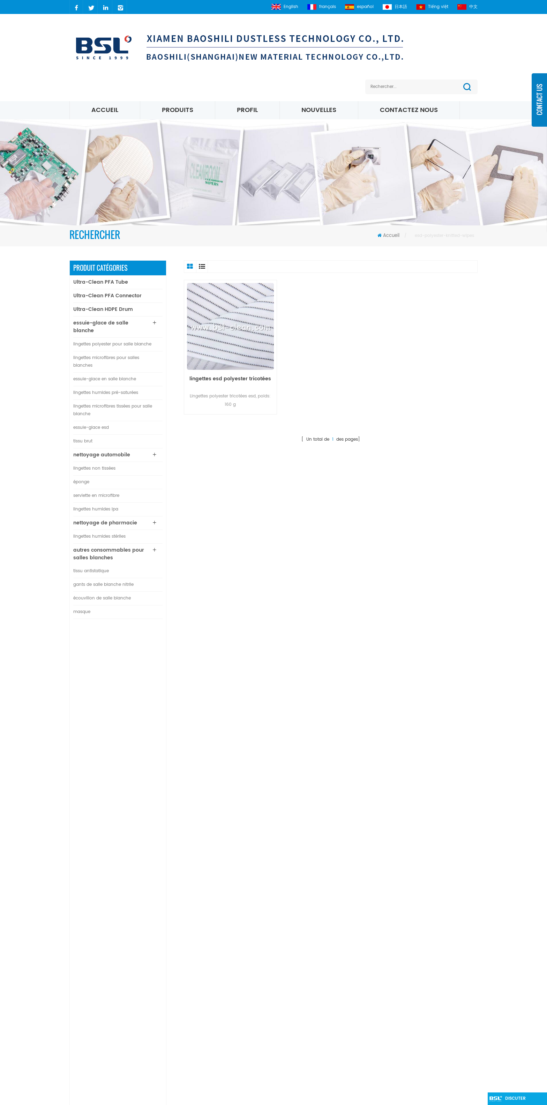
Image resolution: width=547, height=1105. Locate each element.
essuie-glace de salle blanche (100, 327)
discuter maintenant (518, 1100)
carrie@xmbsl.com (105, 997)
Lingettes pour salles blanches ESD (310, 997)
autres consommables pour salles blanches (108, 554)
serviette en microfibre (96, 495)
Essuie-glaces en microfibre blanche (313, 1044)
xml (212, 1033)
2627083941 (97, 1021)
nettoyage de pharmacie (105, 523)
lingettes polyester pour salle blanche (112, 344)
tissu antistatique (91, 571)
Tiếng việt (432, 6)
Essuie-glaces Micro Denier (301, 1021)
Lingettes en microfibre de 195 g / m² (313, 1056)
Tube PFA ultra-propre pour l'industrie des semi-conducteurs (134, 658)
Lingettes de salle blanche (300, 1068)
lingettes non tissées (94, 468)
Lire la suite (122, 673)
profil (247, 110)
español (359, 6)
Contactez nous (409, 110)
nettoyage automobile (101, 455)
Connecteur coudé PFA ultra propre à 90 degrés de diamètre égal (136, 734)
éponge (81, 482)
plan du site (222, 1021)
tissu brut (82, 441)
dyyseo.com (386, 1096)
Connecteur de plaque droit (134, 773)
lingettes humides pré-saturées (105, 392)
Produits (177, 110)
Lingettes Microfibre (292, 1009)
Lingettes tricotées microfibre (304, 1033)
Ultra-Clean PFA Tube (100, 282)
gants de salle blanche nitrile (103, 584)
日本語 (395, 6)
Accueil (104, 110)
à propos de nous (229, 997)
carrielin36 (95, 1009)
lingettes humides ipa (95, 509)
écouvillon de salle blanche (102, 598)
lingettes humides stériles (99, 536)
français (321, 6)
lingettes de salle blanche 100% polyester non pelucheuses (135, 811)
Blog (213, 1009)
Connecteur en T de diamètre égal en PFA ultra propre (133, 696)
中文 (467, 6)
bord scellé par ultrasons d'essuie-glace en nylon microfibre (136, 849)
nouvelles (318, 110)
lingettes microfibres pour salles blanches (106, 361)
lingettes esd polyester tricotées (230, 379)
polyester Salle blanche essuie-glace (313, 985)
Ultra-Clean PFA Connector (107, 296)
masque (81, 612)
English (284, 6)
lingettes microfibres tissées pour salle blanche (112, 410)
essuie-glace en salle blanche (104, 379)
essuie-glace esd (91, 427)
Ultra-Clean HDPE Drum (103, 309)
